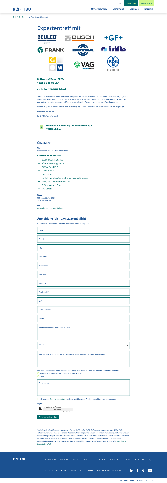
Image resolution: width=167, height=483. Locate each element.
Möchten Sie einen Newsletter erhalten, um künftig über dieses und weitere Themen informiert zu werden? (78, 370)
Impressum (48, 470)
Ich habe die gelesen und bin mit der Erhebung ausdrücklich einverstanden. (78, 399)
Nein (42, 376)
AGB (81, 470)
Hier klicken (58, 409)
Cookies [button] (73, 470)
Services (134, 8)
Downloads (140, 460)
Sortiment (118, 8)
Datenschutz (61, 470)
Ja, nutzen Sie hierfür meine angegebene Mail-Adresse (61, 373)
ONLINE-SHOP (146, 3)
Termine (127, 460)
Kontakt (90, 470)
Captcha (40, 404)
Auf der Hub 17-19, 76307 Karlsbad (50, 208)
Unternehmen (99, 8)
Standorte (100, 460)
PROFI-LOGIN (130, 3)
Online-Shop (114, 460)
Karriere (148, 8)
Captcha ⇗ (68, 412)
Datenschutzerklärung (58, 399)
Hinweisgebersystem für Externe (108, 470)
